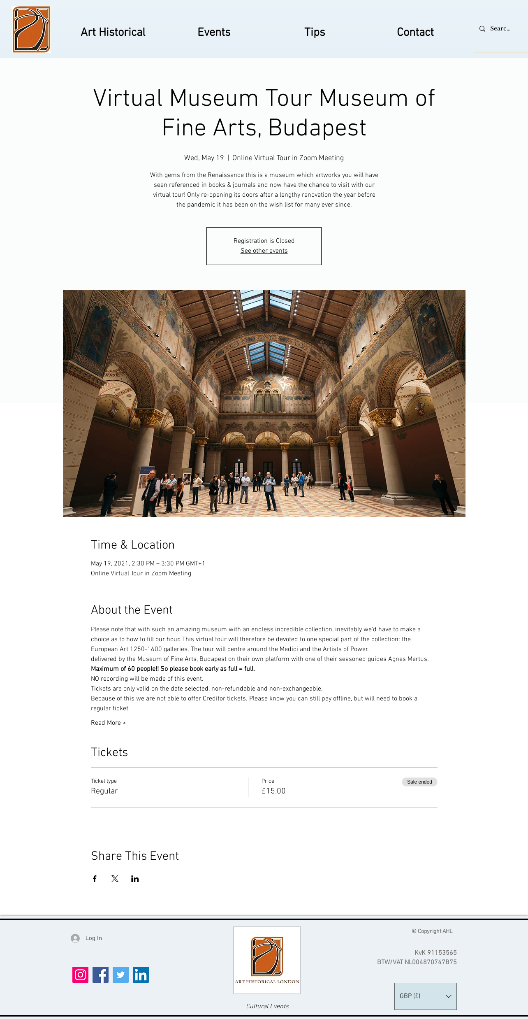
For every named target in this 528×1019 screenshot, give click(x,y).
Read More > (108, 723)
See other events (264, 251)
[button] (425, 996)
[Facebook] (101, 975)
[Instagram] (80, 975)
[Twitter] (121, 975)
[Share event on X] (115, 878)
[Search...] (501, 28)
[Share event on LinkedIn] (135, 878)
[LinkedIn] (141, 975)
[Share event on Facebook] (95, 878)
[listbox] (425, 996)
